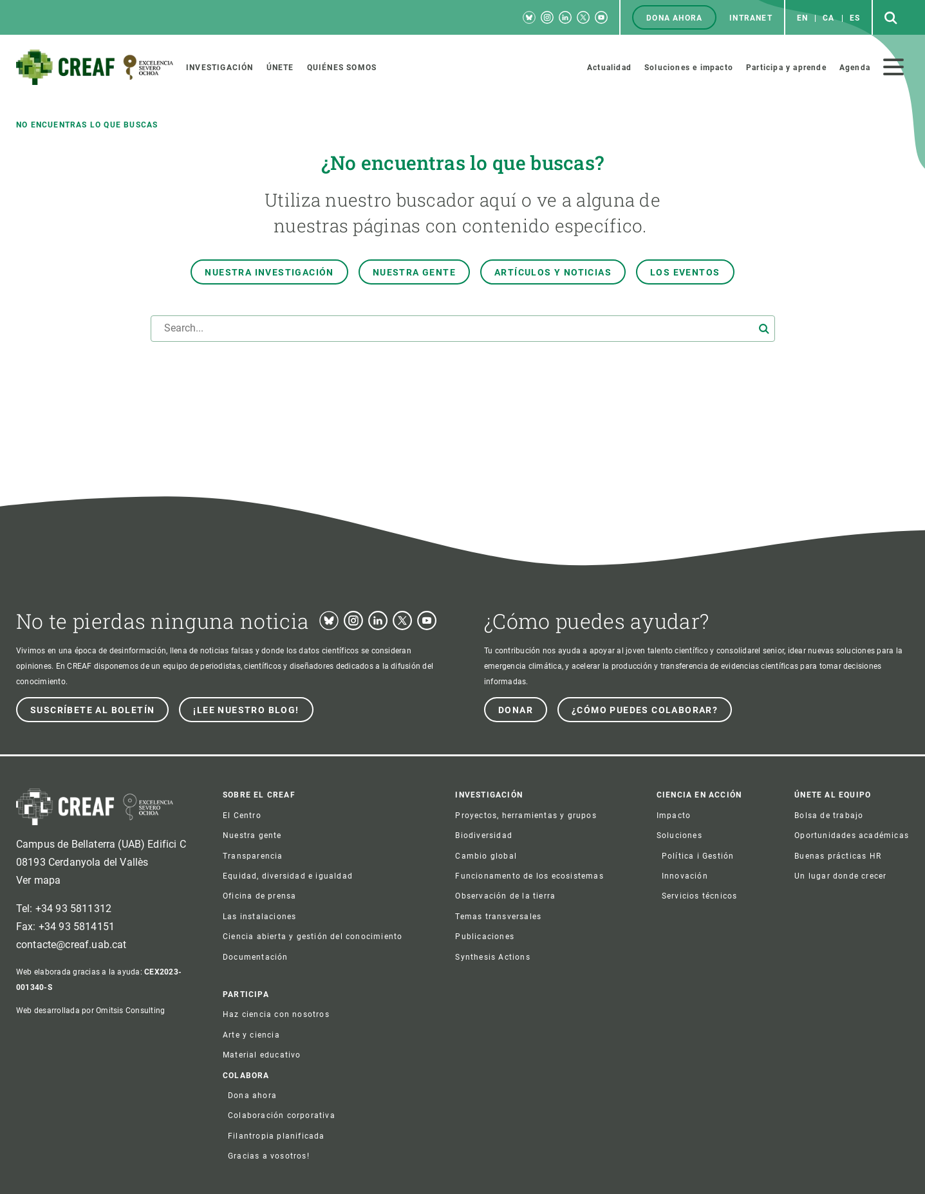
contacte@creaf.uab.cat (71, 944)
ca (828, 18)
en (802, 18)
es (855, 18)
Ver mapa (38, 880)
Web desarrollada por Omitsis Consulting (90, 1010)
